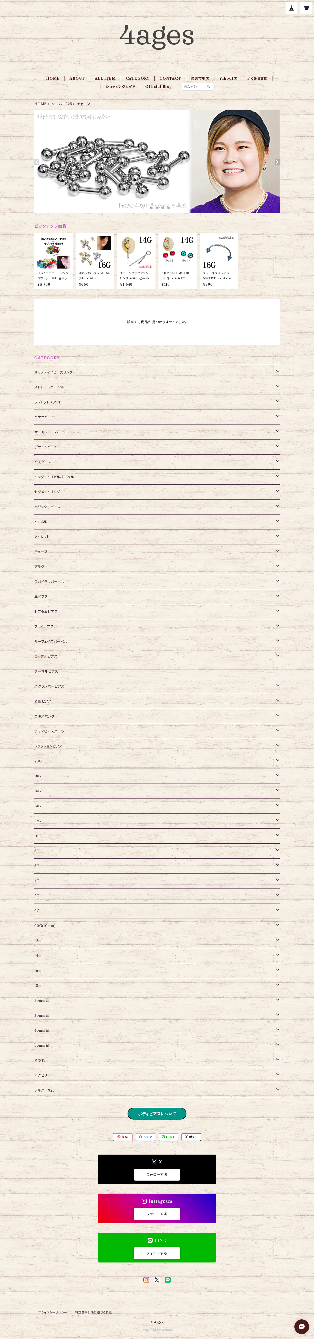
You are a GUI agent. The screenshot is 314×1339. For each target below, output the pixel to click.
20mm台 (41, 1000)
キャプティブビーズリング (53, 372)
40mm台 (41, 1030)
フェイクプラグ (45, 626)
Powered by (157, 1330)
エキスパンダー (46, 716)
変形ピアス (43, 701)
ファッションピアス (48, 746)
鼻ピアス (41, 596)
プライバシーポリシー (52, 1312)
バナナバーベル (46, 417)
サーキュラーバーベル (51, 432)
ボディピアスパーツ (49, 731)
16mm (39, 970)
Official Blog (158, 86)
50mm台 (41, 1045)
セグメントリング (47, 492)
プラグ (39, 567)
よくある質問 (257, 78)
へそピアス (43, 462)
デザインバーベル (47, 447)
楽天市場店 (200, 78)
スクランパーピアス (49, 686)
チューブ (40, 552)
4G (37, 881)
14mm (39, 955)
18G (37, 776)
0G (37, 911)
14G (37, 806)
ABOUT (77, 78)
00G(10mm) (45, 926)
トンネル (40, 522)
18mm (39, 985)
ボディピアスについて (157, 1113)
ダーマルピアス (46, 671)
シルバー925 (62, 104)
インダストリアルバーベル (54, 477)
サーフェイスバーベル (51, 641)
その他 (39, 1060)
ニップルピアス (46, 656)
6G (37, 866)
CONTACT (170, 78)
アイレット (42, 537)
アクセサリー (44, 1075)
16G (37, 791)
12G (37, 821)
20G (38, 761)
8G (37, 851)
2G (37, 896)
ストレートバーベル (49, 387)
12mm (39, 941)
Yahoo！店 (228, 78)
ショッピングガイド (120, 86)
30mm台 (41, 1015)
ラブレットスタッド (48, 402)
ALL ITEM (105, 78)
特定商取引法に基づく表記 (93, 1312)
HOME (53, 78)
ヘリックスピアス (47, 507)
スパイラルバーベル (49, 581)
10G (37, 836)
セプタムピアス (46, 611)
